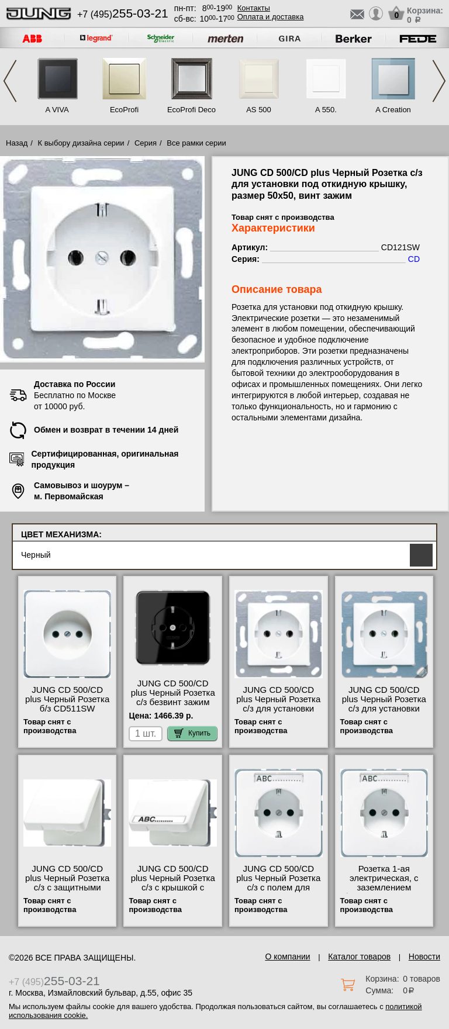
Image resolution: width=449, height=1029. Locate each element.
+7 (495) (122, 14)
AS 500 (258, 109)
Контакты (253, 8)
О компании (287, 956)
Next (439, 81)
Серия (145, 143)
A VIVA (56, 109)
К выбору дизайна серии (81, 143)
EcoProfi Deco (191, 109)
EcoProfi (124, 109)
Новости (424, 956)
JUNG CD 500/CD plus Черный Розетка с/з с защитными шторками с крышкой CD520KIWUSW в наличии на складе (67, 892)
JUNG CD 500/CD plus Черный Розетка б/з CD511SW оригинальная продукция (67, 708)
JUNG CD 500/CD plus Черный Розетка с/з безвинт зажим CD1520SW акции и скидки (173, 702)
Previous (10, 81)
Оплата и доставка (270, 16)
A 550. (326, 109)
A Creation (393, 109)
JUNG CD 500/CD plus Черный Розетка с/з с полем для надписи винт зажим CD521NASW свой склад (278, 892)
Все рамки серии (196, 143)
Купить (192, 733)
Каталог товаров (359, 956)
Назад (16, 143)
